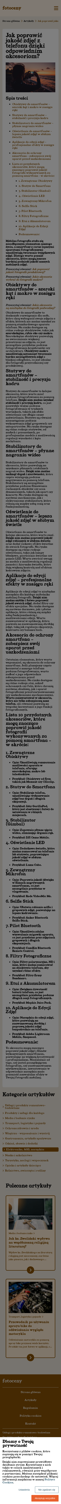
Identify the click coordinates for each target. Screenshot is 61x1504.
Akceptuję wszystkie (45, 1498)
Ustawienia (24, 1489)
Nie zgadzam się (46, 1489)
